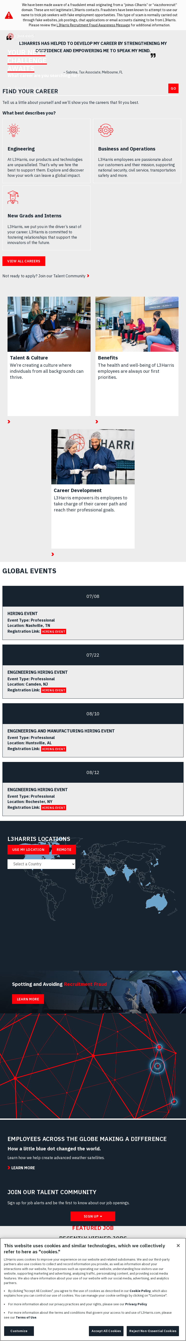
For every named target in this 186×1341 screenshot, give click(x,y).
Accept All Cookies (106, 1333)
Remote (64, 849)
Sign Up (91, 1216)
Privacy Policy (136, 1306)
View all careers (23, 261)
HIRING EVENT (53, 631)
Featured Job (93, 1228)
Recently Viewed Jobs (93, 1238)
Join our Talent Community (61, 275)
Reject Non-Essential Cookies (152, 1333)
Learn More (28, 999)
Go (173, 88)
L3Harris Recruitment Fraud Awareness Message (93, 25)
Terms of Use (26, 1319)
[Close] (178, 1247)
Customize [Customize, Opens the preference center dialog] (18, 1333)
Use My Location (28, 849)
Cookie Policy (140, 1293)
